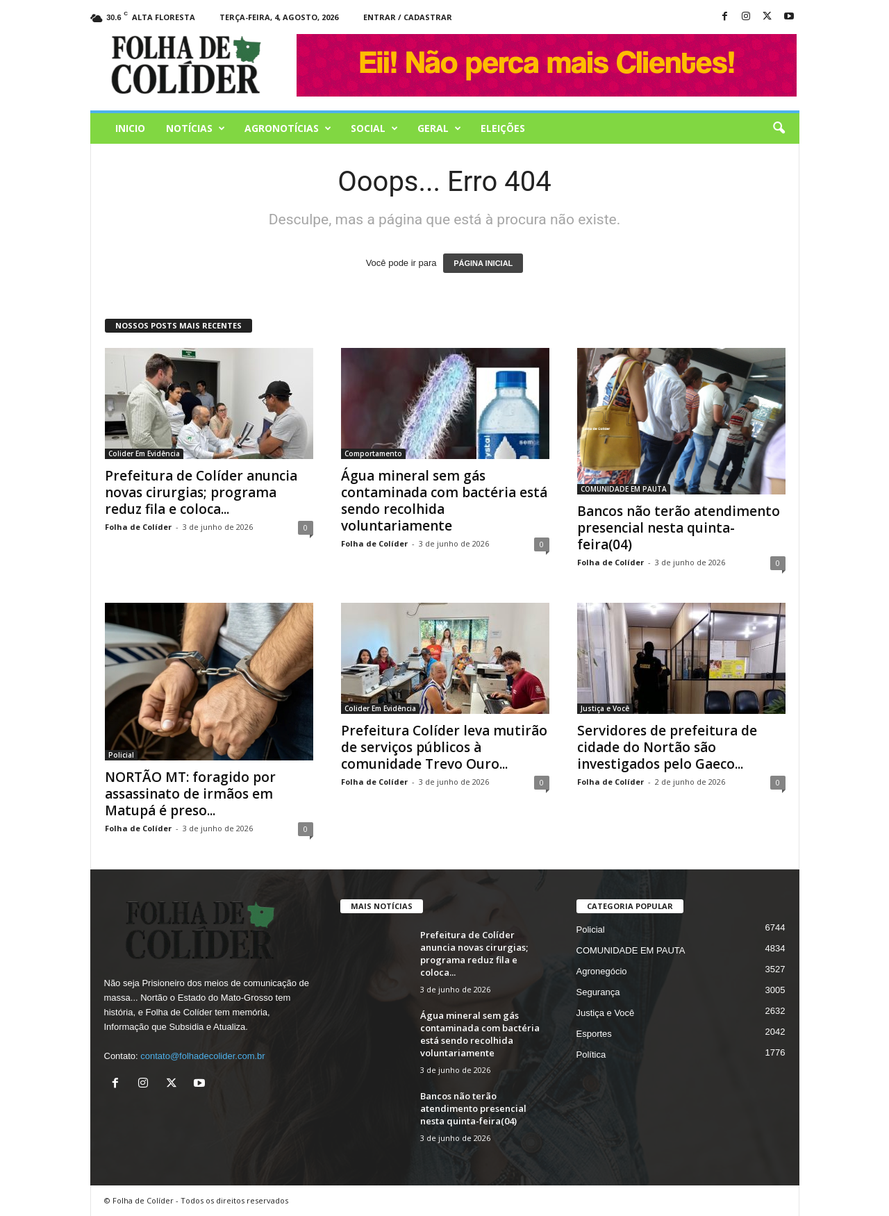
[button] (778, 128)
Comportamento (373, 453)
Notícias (195, 128)
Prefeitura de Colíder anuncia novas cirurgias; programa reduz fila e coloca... (201, 492)
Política (591, 1054)
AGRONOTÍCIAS (287, 128)
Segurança (598, 992)
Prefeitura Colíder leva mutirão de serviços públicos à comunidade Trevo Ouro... (444, 747)
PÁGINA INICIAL (483, 263)
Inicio (130, 128)
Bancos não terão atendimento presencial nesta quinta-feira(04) (678, 527)
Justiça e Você (605, 708)
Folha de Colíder (138, 527)
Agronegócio (601, 971)
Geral (439, 128)
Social (374, 128)
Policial (121, 755)
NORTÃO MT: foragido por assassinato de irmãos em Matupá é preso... (190, 793)
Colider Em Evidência (144, 453)
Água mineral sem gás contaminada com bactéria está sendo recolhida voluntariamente (444, 501)
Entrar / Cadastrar (407, 17)
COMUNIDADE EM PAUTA (624, 489)
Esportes (594, 1033)
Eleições (503, 128)
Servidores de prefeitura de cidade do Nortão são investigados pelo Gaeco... (667, 747)
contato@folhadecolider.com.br (202, 1056)
